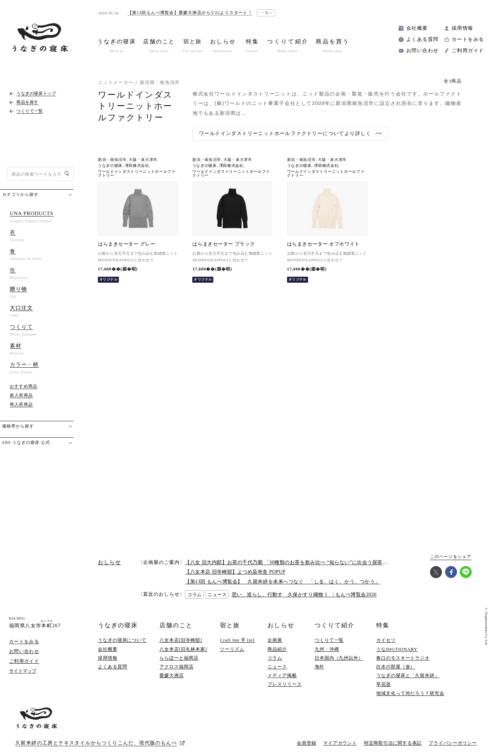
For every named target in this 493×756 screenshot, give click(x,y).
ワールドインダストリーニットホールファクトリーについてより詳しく (285, 133)
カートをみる (468, 39)
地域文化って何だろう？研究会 (410, 693)
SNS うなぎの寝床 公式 (26, 442)
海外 (319, 666)
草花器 (383, 684)
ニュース (277, 666)
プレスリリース (284, 684)
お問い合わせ (422, 50)
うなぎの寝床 (110, 166)
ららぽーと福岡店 (178, 657)
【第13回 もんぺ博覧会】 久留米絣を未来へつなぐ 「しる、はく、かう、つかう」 (282, 581)
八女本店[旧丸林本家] (183, 649)
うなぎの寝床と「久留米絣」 (408, 675)
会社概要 (417, 28)
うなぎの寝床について (122, 640)
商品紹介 (277, 649)
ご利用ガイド (468, 50)
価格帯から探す (18, 426)
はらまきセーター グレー (126, 244)
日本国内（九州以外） (339, 657)
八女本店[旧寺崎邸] (180, 640)
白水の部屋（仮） (395, 666)
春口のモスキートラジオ (403, 657)
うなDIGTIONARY (396, 649)
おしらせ (280, 625)
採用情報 (462, 28)
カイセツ (386, 640)
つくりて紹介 (335, 625)
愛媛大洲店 (171, 675)
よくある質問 (422, 39)
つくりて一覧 (329, 640)
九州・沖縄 (327, 649)
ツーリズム (232, 649)
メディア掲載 (281, 675)
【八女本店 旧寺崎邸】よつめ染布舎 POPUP (235, 571)
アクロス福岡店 (176, 666)
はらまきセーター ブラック (223, 244)
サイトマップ (22, 670)
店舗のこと (176, 625)
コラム (274, 657)
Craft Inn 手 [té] (237, 640)
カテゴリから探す (20, 194)
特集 (383, 625)
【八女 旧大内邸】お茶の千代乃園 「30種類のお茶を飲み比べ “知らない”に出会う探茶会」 (289, 562)
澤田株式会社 (137, 166)
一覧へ (267, 13)
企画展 (274, 640)
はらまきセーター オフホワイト (323, 244)
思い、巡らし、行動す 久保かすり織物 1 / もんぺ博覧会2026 (304, 594)
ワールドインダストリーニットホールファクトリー (137, 173)
